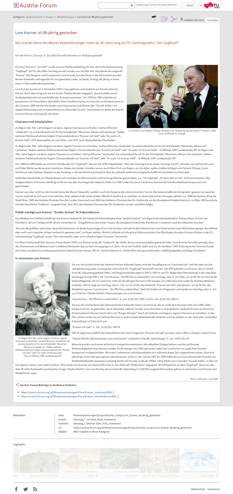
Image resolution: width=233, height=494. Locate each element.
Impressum (214, 489)
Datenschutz (198, 489)
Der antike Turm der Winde (44, 475)
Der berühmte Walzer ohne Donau (160, 475)
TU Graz (212, 5)
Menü (190, 5)
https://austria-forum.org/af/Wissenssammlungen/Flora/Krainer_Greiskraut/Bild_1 (67, 392)
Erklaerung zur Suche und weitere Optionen (157, 4)
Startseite (16, 5)
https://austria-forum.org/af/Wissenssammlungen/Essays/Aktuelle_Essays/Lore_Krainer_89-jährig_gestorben (132, 427)
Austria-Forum (38, 5)
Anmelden (212, 20)
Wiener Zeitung (32, 55)
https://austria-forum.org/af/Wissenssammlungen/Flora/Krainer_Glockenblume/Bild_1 (70, 396)
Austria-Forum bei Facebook (16, 489)
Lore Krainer (26, 32)
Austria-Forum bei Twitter (26, 489)
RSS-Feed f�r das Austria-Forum (35, 489)
